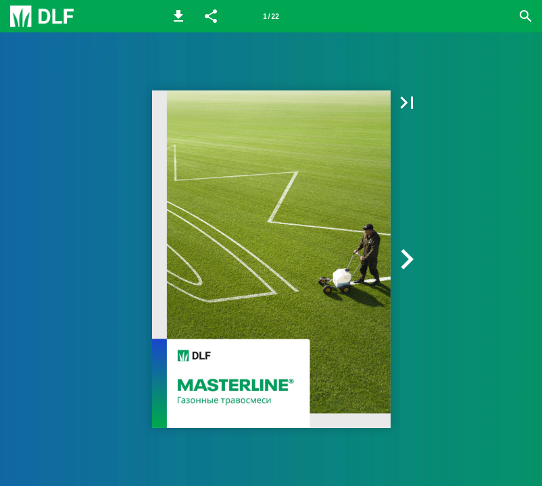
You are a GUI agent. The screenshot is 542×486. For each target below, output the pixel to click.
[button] (178, 16)
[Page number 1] (271, 16)
